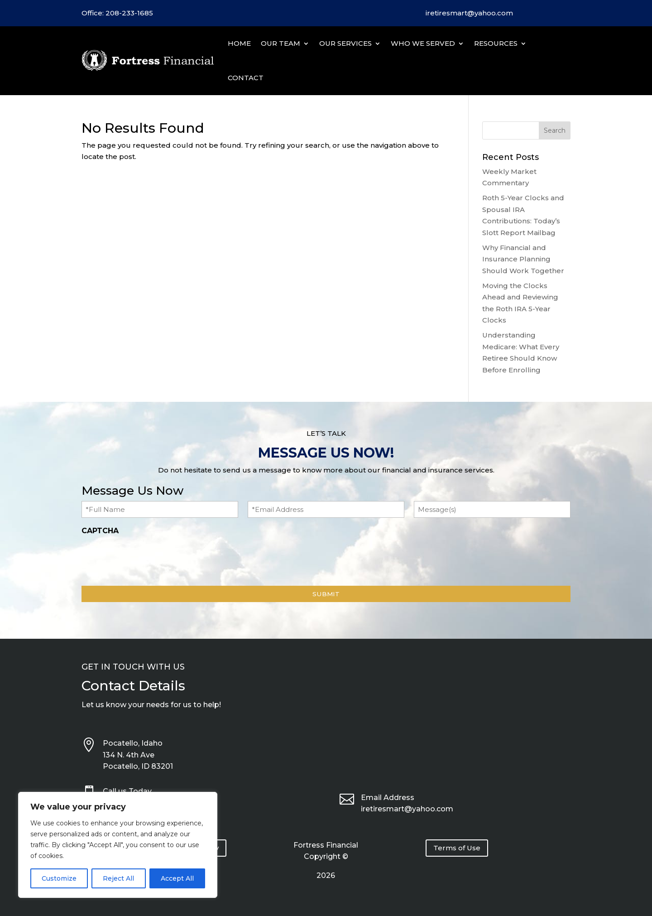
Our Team (280, 43)
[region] (117, 845)
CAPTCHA (100, 530)
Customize (59, 878)
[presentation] (150, 558)
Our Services (345, 43)
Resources (496, 43)
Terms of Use (456, 848)
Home (239, 43)
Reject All (118, 878)
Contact (246, 77)
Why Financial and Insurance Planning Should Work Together (523, 259)
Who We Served (423, 43)
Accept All (177, 878)
